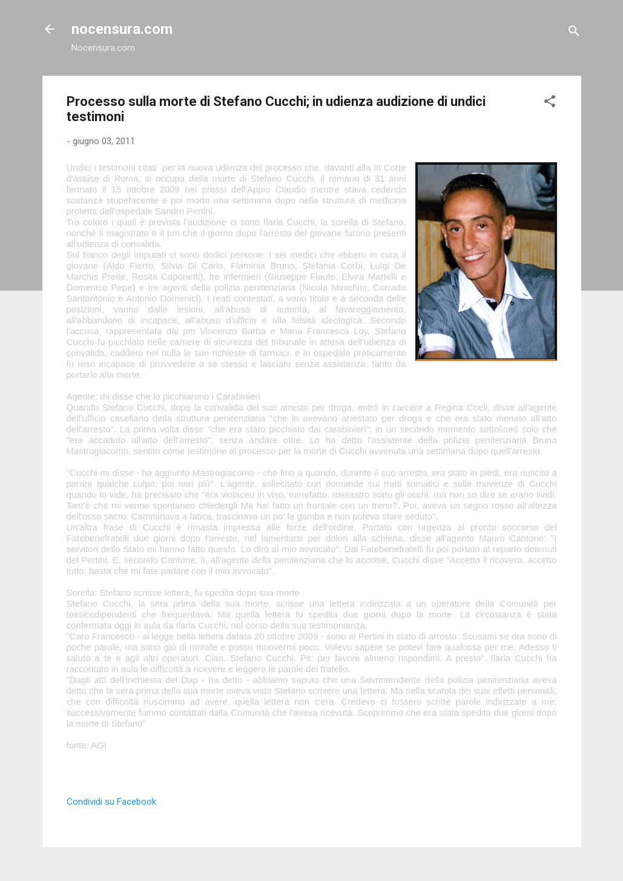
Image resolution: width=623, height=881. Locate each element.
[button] (549, 103)
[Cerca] (574, 33)
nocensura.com (122, 29)
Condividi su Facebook (111, 801)
